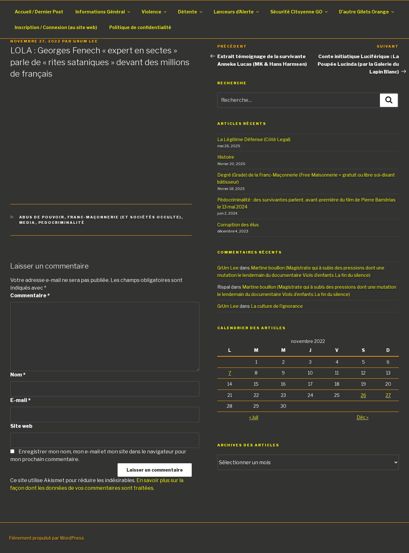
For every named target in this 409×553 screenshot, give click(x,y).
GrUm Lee (85, 41)
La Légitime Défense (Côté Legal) (253, 139)
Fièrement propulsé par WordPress (46, 538)
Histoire (225, 157)
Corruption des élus (238, 224)
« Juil (253, 417)
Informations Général (103, 11)
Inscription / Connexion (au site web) (56, 27)
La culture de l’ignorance (277, 306)
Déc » (362, 417)
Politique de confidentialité (140, 27)
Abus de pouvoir (42, 217)
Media (27, 222)
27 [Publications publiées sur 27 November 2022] (388, 395)
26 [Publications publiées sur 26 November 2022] (363, 395)
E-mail (20, 400)
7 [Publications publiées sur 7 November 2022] (229, 372)
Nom (18, 375)
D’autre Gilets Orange (367, 11)
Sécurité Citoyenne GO (299, 11)
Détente (190, 11)
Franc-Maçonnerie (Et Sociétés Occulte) (124, 217)
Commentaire (30, 295)
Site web (21, 426)
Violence (154, 11)
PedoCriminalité (61, 222)
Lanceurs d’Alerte (237, 11)
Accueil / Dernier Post (39, 11)
